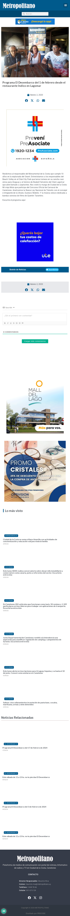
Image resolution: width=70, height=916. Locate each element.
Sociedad (9, 567)
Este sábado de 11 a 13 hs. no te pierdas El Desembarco (26, 777)
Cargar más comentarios (35, 341)
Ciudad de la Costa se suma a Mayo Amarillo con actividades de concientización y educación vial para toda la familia (30, 540)
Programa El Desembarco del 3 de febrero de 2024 (24, 806)
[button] (66, 5)
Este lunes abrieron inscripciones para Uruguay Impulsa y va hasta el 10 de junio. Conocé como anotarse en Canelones (34, 672)
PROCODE (41, 913)
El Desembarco (11, 744)
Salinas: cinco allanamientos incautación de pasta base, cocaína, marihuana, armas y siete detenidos (30, 703)
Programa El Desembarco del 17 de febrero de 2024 (24, 748)
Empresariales (11, 535)
